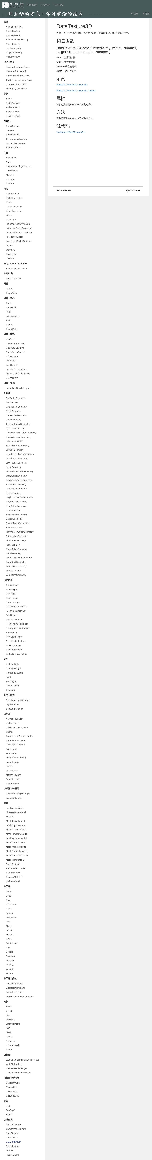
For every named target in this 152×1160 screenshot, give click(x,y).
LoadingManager (14, 798)
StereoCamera (13, 147)
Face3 (9, 215)
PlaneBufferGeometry (16, 488)
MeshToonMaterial (15, 859)
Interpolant (11, 917)
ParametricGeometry (16, 484)
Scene (9, 1114)
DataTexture (12, 1137)
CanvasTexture (13, 1124)
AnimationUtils (13, 44)
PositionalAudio (13, 116)
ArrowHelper (12, 585)
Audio (9, 98)
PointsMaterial (13, 864)
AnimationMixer (13, 35)
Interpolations (12, 316)
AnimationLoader (14, 719)
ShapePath (11, 329)
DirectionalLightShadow (17, 700)
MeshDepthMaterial (15, 825)
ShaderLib (11, 1087)
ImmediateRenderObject (18, 388)
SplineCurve (12, 378)
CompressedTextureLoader (19, 736)
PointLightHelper (14, 636)
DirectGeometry (14, 206)
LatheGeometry (13, 467)
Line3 (8, 921)
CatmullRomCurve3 (15, 343)
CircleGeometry (13, 411)
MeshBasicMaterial (15, 821)
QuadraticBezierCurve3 (17, 373)
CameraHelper (13, 602)
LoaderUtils (11, 770)
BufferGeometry (14, 198)
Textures (10, 183)
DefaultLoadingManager (18, 793)
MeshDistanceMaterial (17, 829)
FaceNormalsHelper (16, 611)
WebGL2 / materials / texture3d (71, 84)
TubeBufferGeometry (16, 566)
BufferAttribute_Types (16, 268)
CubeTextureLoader (16, 740)
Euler (8, 908)
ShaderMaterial (13, 872)
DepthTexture (12, 1146)
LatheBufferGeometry (16, 463)
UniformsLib (12, 1091)
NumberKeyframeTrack (17, 75)
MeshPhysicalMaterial (17, 851)
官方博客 (58, 4)
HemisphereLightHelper (17, 628)
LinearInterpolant (14, 992)
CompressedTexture (16, 1129)
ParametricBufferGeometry (19, 480)
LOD (8, 1028)
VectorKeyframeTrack (16, 88)
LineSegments (13, 1023)
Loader (9, 766)
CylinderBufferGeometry (18, 424)
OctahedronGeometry (16, 475)
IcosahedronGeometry (17, 458)
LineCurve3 (11, 365)
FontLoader (11, 753)
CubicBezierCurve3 (15, 352)
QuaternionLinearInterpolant (20, 996)
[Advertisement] (98, 165)
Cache (9, 731)
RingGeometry (13, 510)
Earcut (9, 288)
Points (9, 1036)
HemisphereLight (14, 672)
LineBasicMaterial (14, 808)
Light (8, 677)
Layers (9, 245)
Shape (9, 324)
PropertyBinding (14, 52)
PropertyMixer (13, 57)
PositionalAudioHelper (17, 624)
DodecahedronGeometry (18, 437)
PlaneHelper (12, 632)
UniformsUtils (12, 1095)
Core (8, 162)
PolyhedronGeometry (16, 501)
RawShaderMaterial (16, 868)
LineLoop (10, 1019)
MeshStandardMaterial (17, 855)
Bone (8, 1006)
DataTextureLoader (15, 744)
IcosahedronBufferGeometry (20, 454)
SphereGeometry (14, 527)
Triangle (10, 960)
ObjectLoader (12, 779)
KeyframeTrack (13, 48)
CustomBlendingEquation (18, 166)
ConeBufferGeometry (16, 415)
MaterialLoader (13, 775)
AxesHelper (12, 589)
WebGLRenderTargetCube (19, 1072)
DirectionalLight (13, 668)
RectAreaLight (13, 685)
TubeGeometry (13, 570)
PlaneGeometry (13, 493)
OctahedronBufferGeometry (19, 471)
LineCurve (11, 360)
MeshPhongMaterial (16, 847)
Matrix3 (9, 930)
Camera (10, 130)
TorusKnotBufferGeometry (19, 557)
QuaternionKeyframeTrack (19, 80)
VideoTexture (12, 1154)
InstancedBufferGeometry (18, 228)
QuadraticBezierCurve (17, 369)
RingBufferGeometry (16, 506)
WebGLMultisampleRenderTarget (22, 1059)
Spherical (10, 956)
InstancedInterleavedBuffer (19, 232)
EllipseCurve (12, 356)
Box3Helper (12, 598)
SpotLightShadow (14, 708)
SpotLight (10, 690)
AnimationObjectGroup (17, 39)
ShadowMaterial (14, 877)
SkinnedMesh (12, 1045)
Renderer (10, 179)
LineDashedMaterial (16, 812)
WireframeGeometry (16, 575)
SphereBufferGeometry (17, 523)
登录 (134, 13)
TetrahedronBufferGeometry (20, 531)
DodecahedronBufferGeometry (21, 432)
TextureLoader (13, 783)
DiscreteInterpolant (15, 987)
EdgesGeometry (14, 441)
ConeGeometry (13, 419)
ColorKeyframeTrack (16, 71)
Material (10, 816)
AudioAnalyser (13, 103)
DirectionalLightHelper (17, 606)
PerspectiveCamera (16, 143)
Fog (8, 1106)
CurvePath (11, 307)
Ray (8, 947)
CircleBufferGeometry (16, 406)
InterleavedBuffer (14, 237)
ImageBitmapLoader (16, 757)
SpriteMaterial (13, 881)
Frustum (10, 913)
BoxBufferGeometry (15, 398)
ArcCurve (10, 339)
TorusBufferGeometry (16, 549)
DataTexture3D (13, 1142)
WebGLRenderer (14, 1064)
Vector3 (10, 969)
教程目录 (32, 4)
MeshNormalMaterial (16, 842)
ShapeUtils (11, 293)
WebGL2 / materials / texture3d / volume (76, 90)
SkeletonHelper (13, 645)
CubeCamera (12, 134)
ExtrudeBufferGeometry (17, 445)
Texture (9, 1150)
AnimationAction (14, 26)
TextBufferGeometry (16, 540)
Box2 (8, 891)
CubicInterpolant (14, 983)
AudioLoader (12, 723)
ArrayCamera (12, 126)
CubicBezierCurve (15, 347)
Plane (9, 939)
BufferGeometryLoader (17, 727)
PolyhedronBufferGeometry (19, 497)
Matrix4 (9, 934)
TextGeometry (13, 544)
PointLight (11, 681)
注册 (145, 13)
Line (8, 1015)
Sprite (9, 1049)
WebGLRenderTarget (16, 1068)
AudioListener (13, 111)
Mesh (8, 1032)
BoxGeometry (13, 402)
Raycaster (11, 254)
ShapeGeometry (14, 519)
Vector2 (10, 964)
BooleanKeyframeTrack (17, 67)
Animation (11, 157)
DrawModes (12, 170)
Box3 (8, 895)
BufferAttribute (13, 193)
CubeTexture (12, 1133)
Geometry (11, 219)
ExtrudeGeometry (14, 450)
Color (8, 900)
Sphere (9, 952)
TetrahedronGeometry (17, 536)
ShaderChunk (13, 1082)
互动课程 (45, 4)
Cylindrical (11, 904)
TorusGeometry (13, 553)
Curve (9, 303)
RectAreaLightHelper (16, 641)
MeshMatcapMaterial (16, 838)
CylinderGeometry (15, 428)
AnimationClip (13, 31)
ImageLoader (12, 762)
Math (8, 926)
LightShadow (12, 704)
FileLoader (11, 749)
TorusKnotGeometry (16, 562)
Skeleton (10, 1041)
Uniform (10, 258)
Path (8, 320)
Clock (9, 202)
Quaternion (11, 943)
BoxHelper (11, 593)
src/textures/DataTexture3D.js (71, 132)
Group (9, 1011)
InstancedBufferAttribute (18, 224)
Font (8, 311)
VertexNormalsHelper (16, 654)
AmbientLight (12, 664)
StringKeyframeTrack (16, 84)
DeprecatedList (13, 278)
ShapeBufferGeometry (17, 514)
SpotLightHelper (14, 649)
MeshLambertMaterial (16, 834)
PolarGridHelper (14, 619)
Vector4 (10, 973)
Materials (10, 175)
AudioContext (12, 107)
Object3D (10, 249)
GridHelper (11, 615)
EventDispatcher (14, 211)
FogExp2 (10, 1110)
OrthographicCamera (16, 139)
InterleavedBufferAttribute (18, 241)
